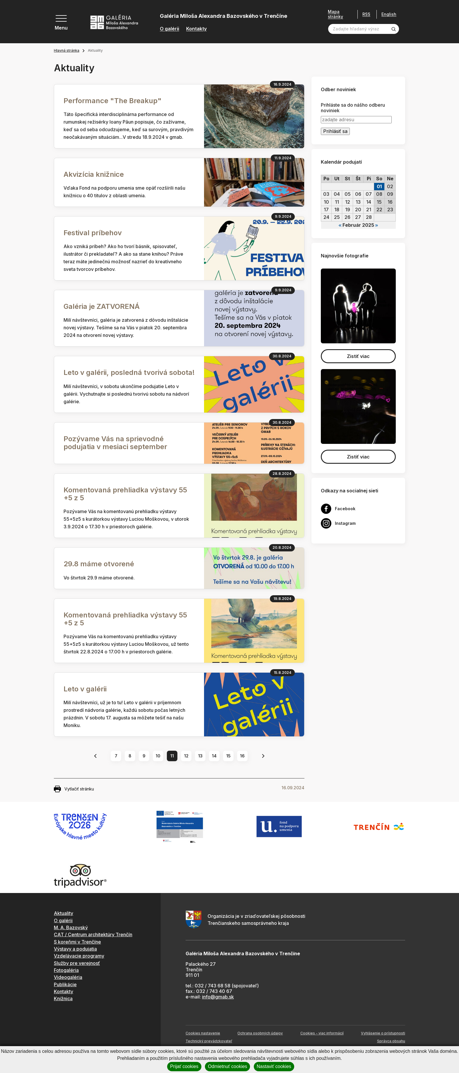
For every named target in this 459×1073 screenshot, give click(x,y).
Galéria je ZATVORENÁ (102, 306)
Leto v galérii (85, 689)
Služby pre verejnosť (77, 963)
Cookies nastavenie (203, 1033)
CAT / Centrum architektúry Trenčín (93, 934)
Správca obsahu (391, 1041)
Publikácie (65, 984)
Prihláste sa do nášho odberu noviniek (353, 107)
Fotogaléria (66, 970)
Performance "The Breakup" (113, 100)
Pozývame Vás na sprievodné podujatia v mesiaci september (115, 443)
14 (214, 755)
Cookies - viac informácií (322, 1033)
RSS (366, 14)
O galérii (169, 29)
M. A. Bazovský (71, 927)
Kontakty (196, 29)
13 (200, 755)
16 (242, 755)
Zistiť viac (358, 356)
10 (158, 755)
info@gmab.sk (218, 997)
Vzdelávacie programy (79, 956)
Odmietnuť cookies (227, 1066)
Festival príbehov (93, 233)
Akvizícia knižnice (94, 174)
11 (172, 755)
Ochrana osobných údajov (260, 1033)
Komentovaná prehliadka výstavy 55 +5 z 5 (125, 494)
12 (186, 755)
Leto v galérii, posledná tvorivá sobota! (129, 372)
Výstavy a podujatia (75, 949)
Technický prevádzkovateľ (209, 1041)
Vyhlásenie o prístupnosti (383, 1033)
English (388, 14)
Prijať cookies (184, 1066)
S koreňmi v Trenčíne (77, 942)
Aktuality (63, 913)
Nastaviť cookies (274, 1066)
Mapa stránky (335, 14)
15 (228, 755)
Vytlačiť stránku (74, 788)
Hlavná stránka (66, 50)
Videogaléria (68, 977)
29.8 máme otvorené (99, 564)
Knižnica (63, 998)
